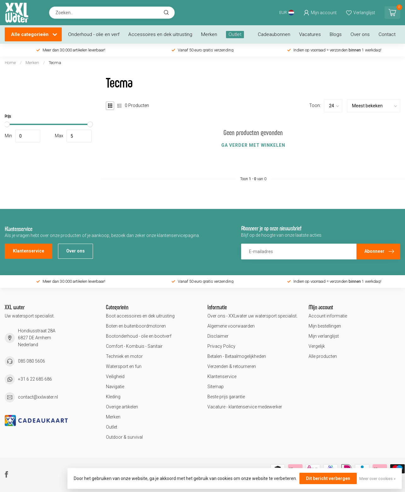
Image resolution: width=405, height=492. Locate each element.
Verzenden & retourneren (231, 366)
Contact (387, 34)
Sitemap (215, 386)
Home (10, 62)
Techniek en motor (124, 356)
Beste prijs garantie (226, 396)
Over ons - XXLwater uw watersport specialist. (252, 315)
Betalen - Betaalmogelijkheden (236, 356)
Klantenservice (28, 250)
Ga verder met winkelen (253, 145)
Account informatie (328, 315)
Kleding (113, 396)
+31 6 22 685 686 (35, 379)
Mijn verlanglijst (324, 336)
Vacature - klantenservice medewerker (244, 406)
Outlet (235, 34)
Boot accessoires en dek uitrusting (140, 315)
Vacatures (310, 34)
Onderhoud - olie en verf (93, 34)
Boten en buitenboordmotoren (136, 326)
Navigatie (115, 386)
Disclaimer (218, 336)
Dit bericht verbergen (328, 478)
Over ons (360, 34)
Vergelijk (317, 346)
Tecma (55, 62)
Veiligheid (115, 376)
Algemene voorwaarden (231, 326)
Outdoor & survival (124, 437)
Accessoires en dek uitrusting (160, 34)
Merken (209, 34)
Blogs (336, 34)
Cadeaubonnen (274, 34)
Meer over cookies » (377, 478)
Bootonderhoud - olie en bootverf (138, 336)
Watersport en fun (124, 366)
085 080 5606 (31, 361)
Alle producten (323, 356)
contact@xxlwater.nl (38, 397)
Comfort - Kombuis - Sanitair (134, 346)
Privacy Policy (221, 346)
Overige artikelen (122, 406)
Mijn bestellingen (325, 326)
